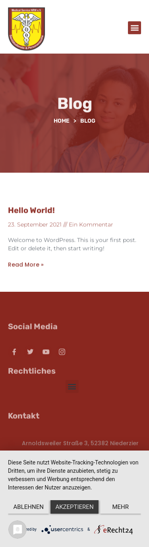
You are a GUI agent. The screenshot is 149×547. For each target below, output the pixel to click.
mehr (120, 506)
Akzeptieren (74, 506)
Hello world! (31, 215)
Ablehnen (29, 506)
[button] (134, 28)
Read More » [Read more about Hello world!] (26, 270)
